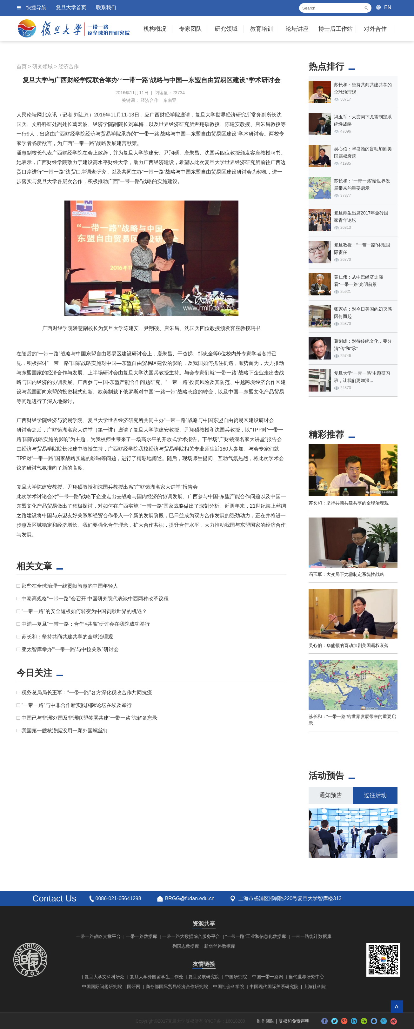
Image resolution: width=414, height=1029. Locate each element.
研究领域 (226, 29)
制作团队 (266, 1021)
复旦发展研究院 (203, 976)
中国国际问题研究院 (102, 986)
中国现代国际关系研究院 (274, 986)
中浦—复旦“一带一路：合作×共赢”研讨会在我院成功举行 (86, 624)
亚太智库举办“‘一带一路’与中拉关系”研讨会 (70, 649)
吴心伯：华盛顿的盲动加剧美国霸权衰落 (349, 645)
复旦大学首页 (71, 7)
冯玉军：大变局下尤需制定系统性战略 (346, 574)
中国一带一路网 (267, 976)
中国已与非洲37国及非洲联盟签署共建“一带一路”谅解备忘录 (89, 718)
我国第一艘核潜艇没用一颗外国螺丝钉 (65, 730)
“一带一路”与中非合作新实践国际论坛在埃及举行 (77, 705)
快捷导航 (36, 7)
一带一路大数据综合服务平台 (191, 936)
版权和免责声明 (294, 1021)
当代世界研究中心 (306, 976)
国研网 (133, 986)
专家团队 (190, 29)
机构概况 (155, 29)
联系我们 (106, 7)
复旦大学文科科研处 (104, 976)
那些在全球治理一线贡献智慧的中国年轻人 (70, 586)
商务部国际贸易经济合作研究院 (177, 986)
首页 (22, 66)
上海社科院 (315, 986)
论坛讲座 (297, 29)
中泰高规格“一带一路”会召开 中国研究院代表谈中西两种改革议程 (95, 598)
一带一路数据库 (141, 936)
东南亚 (170, 100)
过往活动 (375, 795)
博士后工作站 (335, 29)
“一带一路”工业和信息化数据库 (255, 936)
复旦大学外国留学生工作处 (156, 976)
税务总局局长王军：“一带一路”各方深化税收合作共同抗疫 (87, 692)
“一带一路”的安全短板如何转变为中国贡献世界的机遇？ (84, 611)
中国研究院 (236, 976)
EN (387, 7)
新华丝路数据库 (219, 946)
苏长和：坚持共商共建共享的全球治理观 (67, 636)
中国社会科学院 (228, 986)
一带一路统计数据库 (311, 936)
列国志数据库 (185, 946)
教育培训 (261, 29)
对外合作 (375, 29)
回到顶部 (397, 1006)
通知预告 (330, 795)
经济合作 (68, 66)
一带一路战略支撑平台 (98, 936)
